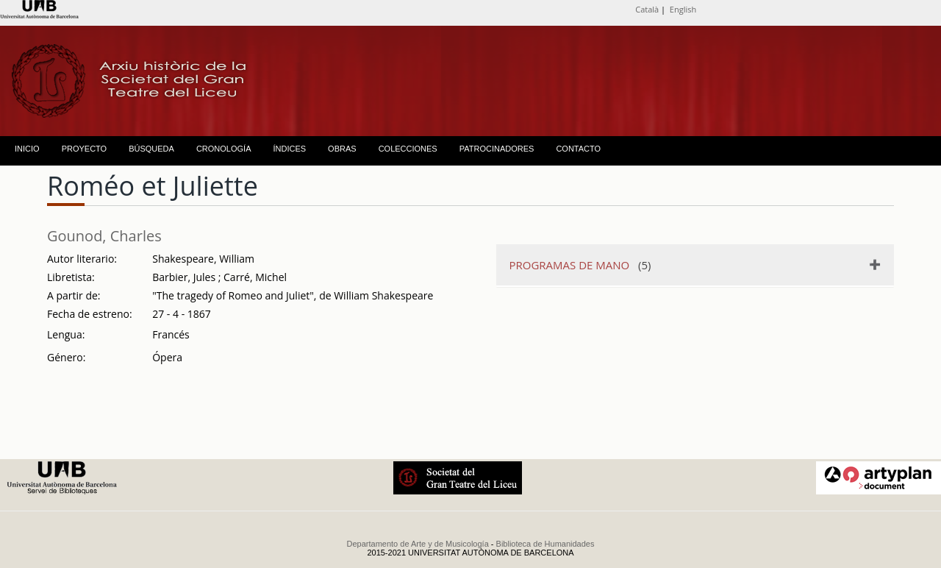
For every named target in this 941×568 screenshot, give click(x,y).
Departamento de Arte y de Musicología (418, 543)
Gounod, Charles (104, 236)
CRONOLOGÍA (223, 148)
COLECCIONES (408, 148)
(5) (580, 265)
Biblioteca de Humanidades (545, 543)
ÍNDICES (289, 148)
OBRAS (342, 148)
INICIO (27, 148)
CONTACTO (578, 148)
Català (647, 9)
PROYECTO (84, 148)
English (683, 9)
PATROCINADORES (496, 148)
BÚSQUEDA (151, 148)
